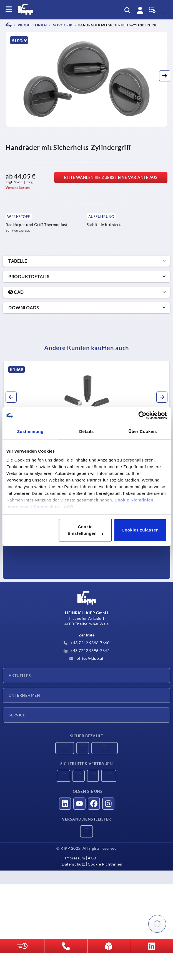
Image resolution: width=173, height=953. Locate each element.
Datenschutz (47, 506)
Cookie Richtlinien (133, 500)
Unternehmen (24, 695)
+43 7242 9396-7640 (87, 643)
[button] (164, 75)
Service (17, 715)
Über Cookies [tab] (142, 431)
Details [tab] (86, 431)
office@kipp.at (86, 658)
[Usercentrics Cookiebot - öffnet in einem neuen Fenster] (142, 415)
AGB (69, 506)
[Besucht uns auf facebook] (94, 803)
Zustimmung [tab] (30, 431)
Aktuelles (20, 675)
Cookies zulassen (140, 530)
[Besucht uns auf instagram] (108, 803)
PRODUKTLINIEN (32, 25)
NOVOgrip (62, 25)
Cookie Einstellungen (85, 530)
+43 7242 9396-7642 (87, 650)
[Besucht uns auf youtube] (79, 803)
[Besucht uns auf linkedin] (65, 803)
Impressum (18, 506)
